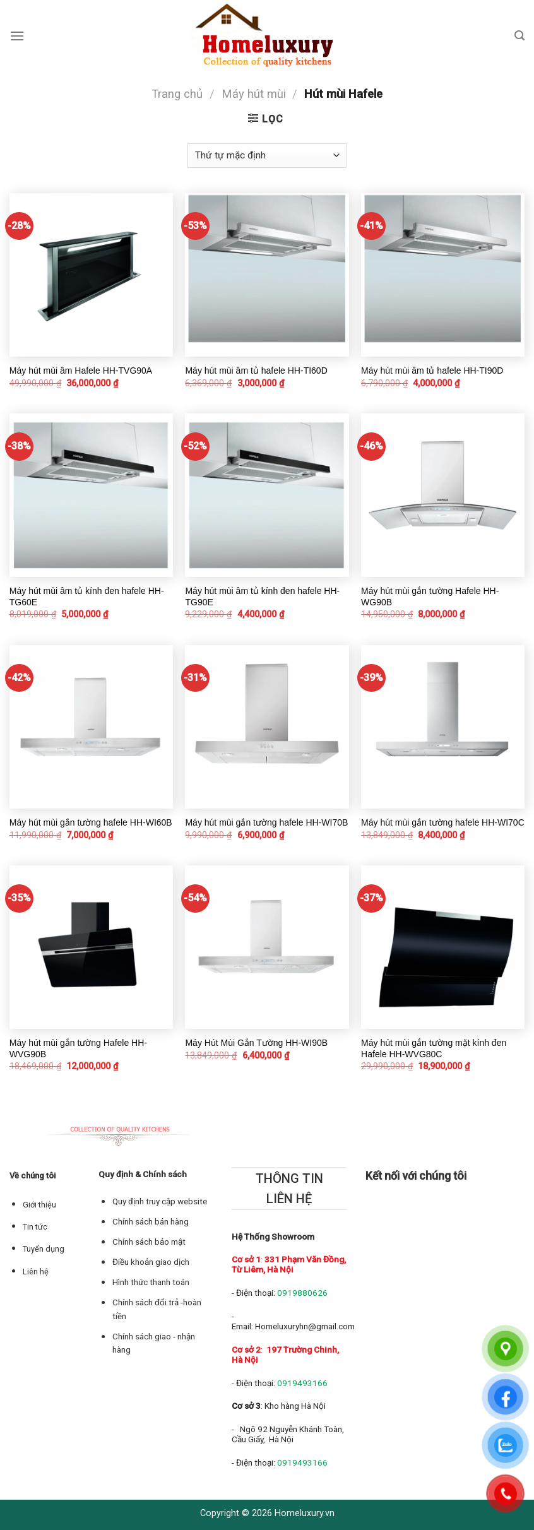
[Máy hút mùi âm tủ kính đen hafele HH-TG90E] (266, 495)
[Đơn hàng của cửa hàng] (267, 155)
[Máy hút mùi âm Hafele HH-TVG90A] (91, 275)
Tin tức (35, 1226)
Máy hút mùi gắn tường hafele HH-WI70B (266, 822)
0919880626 (302, 1293)
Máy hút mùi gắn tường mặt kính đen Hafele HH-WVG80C (433, 1048)
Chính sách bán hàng (150, 1221)
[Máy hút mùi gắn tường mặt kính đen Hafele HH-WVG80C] (443, 947)
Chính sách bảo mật (149, 1242)
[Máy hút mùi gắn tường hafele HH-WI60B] (91, 727)
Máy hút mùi (254, 93)
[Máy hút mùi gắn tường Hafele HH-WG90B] (443, 495)
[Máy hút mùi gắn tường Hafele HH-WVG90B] (91, 947)
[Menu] (17, 35)
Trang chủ (177, 93)
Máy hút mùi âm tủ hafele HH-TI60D (256, 370)
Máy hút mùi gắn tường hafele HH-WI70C (443, 822)
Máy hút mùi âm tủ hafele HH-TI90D (432, 370)
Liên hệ (36, 1271)
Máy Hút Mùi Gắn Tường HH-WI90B (256, 1043)
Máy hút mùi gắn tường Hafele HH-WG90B (430, 596)
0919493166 (302, 1383)
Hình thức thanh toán (150, 1282)
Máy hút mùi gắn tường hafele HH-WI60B (90, 822)
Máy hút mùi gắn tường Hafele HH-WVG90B (78, 1048)
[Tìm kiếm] (519, 35)
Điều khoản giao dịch (150, 1262)
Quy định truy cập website (159, 1201)
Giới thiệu (39, 1204)
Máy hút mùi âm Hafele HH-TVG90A (80, 370)
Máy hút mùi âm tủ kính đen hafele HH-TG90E (262, 596)
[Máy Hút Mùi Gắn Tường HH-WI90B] (266, 947)
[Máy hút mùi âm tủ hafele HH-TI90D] (443, 275)
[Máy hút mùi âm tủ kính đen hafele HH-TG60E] (91, 495)
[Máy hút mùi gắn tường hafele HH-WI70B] (266, 727)
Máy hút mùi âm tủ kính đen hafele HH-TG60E (86, 596)
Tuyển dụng (43, 1249)
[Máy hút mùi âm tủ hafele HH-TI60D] (266, 275)
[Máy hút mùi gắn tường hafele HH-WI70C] (443, 727)
